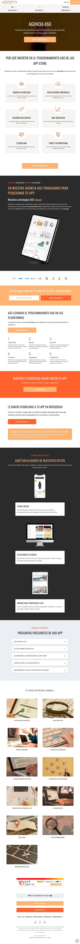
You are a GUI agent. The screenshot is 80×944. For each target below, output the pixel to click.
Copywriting (39, 10)
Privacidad (31, 937)
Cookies (49, 937)
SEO (39, 7)
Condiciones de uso (40, 937)
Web (12, 7)
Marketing (66, 7)
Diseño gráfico (65, 10)
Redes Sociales (12, 10)
